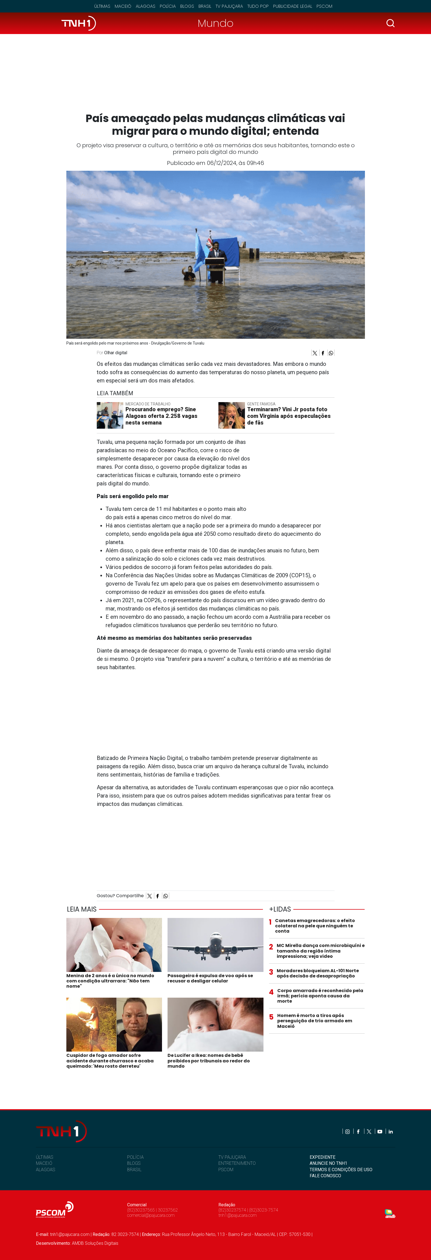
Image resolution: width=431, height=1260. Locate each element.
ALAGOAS (45, 1169)
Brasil (204, 6)
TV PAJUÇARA (232, 1157)
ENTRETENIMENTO (237, 1163)
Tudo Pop (258, 6)
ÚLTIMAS (44, 1157)
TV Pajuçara (229, 6)
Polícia (168, 6)
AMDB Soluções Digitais (95, 1243)
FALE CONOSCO (325, 1175)
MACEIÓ (44, 1163)
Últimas (102, 6)
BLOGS (133, 1163)
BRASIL (134, 1169)
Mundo (216, 23)
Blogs (187, 6)
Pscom (324, 6)
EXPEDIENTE (322, 1157)
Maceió (123, 6)
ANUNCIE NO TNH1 (328, 1163)
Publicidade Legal (292, 6)
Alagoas (145, 6)
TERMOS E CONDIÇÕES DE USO (341, 1169)
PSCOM (225, 1169)
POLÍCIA (135, 1157)
